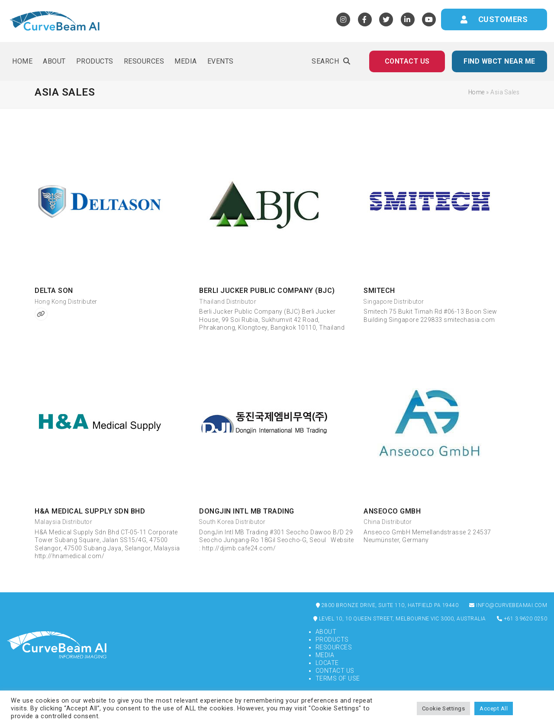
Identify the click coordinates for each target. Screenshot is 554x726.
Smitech (379, 290)
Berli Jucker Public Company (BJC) (267, 290)
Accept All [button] (494, 708)
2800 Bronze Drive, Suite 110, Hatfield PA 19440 (387, 605)
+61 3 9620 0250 (522, 619)
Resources (334, 647)
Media (325, 655)
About (326, 631)
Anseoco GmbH (392, 511)
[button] (330, 61)
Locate (327, 662)
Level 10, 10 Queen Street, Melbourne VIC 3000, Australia (399, 619)
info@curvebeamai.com (508, 605)
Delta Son (54, 290)
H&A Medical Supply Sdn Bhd (90, 511)
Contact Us (335, 670)
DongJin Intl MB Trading (246, 511)
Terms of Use (338, 678)
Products (332, 639)
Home (476, 92)
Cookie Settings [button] (443, 708)
